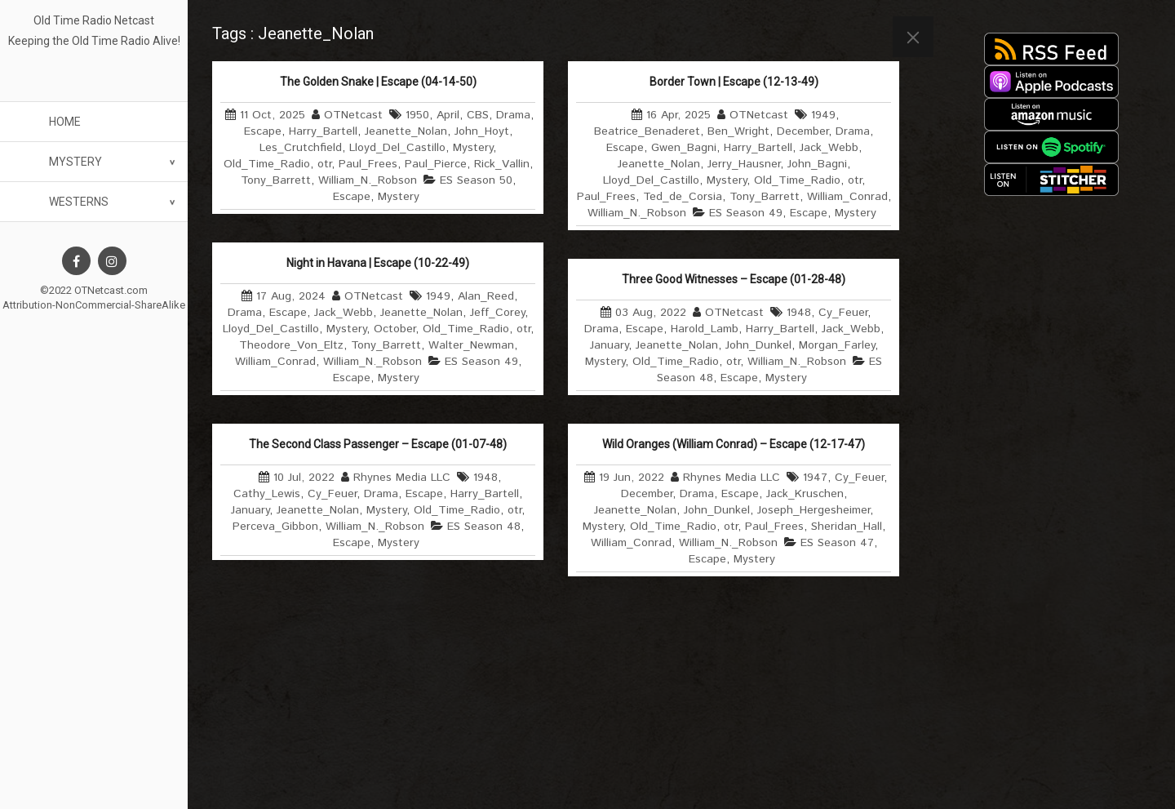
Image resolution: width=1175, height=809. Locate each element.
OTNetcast (353, 115)
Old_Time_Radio (267, 164)
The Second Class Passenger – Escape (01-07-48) (378, 444)
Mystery (75, 161)
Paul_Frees (368, 164)
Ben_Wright (738, 131)
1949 (823, 115)
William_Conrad (847, 197)
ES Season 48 (484, 526)
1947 (815, 477)
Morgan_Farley (837, 345)
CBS (478, 115)
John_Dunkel (758, 345)
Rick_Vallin (502, 164)
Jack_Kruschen (805, 494)
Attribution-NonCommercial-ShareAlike (93, 305)
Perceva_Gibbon (275, 526)
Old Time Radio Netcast (93, 20)
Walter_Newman (471, 345)
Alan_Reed (486, 296)
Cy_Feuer (842, 312)
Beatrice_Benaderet (647, 131)
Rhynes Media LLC (401, 477)
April (448, 115)
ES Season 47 (837, 543)
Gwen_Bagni (683, 148)
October (394, 329)
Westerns (79, 201)
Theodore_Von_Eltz (291, 345)
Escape (263, 131)
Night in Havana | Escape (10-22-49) (377, 262)
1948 (799, 312)
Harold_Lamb (704, 329)
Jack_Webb (829, 148)
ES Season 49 (746, 213)
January (609, 345)
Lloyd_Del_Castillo (397, 148)
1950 (417, 115)
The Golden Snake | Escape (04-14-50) (378, 81)
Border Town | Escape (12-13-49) (734, 81)
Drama (513, 115)
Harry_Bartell (323, 131)
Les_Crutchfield (300, 148)
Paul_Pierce (436, 164)
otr (324, 164)
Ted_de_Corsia (682, 197)
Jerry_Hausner (743, 164)
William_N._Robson (367, 180)
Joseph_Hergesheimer (813, 510)
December (802, 131)
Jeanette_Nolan (406, 131)
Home (65, 121)
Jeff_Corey (497, 312)
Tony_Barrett (276, 180)
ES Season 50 (476, 180)
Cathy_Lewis (266, 494)
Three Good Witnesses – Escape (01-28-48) (733, 279)
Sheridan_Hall (846, 526)
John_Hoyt (481, 131)
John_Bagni (817, 164)
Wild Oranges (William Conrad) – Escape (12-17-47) (733, 444)
